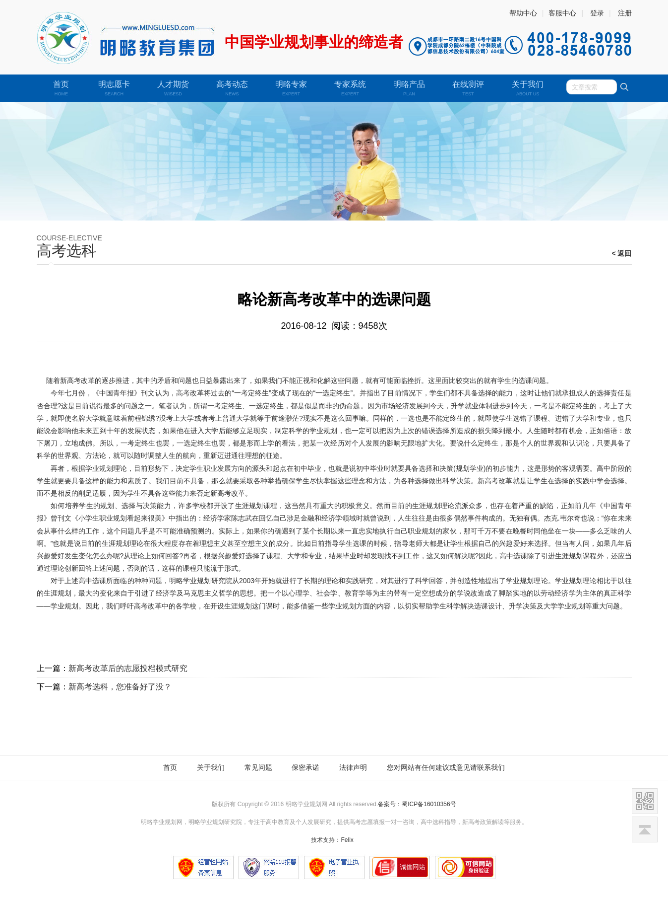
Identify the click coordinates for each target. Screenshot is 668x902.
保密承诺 (305, 767)
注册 (625, 13)
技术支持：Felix (332, 839)
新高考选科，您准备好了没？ (120, 686)
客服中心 (562, 13)
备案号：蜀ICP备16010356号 (417, 804)
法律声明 (353, 767)
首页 (170, 767)
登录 (597, 13)
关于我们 (211, 767)
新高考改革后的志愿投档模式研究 (127, 668)
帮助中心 (523, 13)
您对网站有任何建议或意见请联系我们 (446, 767)
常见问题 (258, 767)
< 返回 (621, 253)
